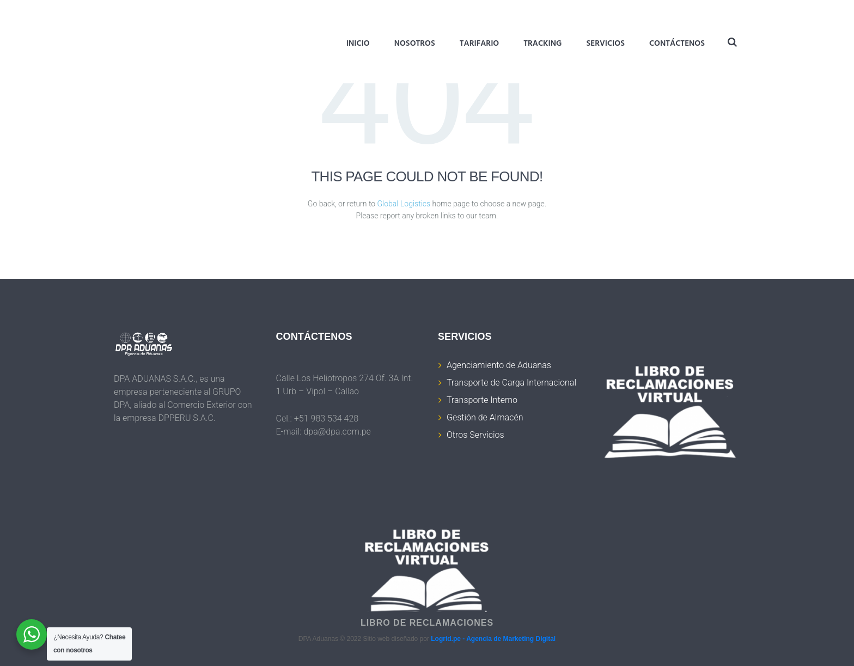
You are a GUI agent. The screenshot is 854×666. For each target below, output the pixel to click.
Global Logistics (404, 203)
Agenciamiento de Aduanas (499, 365)
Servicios (605, 43)
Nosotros (414, 43)
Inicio (358, 43)
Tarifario (479, 43)
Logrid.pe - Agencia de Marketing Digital (493, 639)
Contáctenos (677, 43)
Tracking (542, 43)
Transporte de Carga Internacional (511, 382)
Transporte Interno (482, 400)
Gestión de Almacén (485, 417)
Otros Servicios (475, 435)
